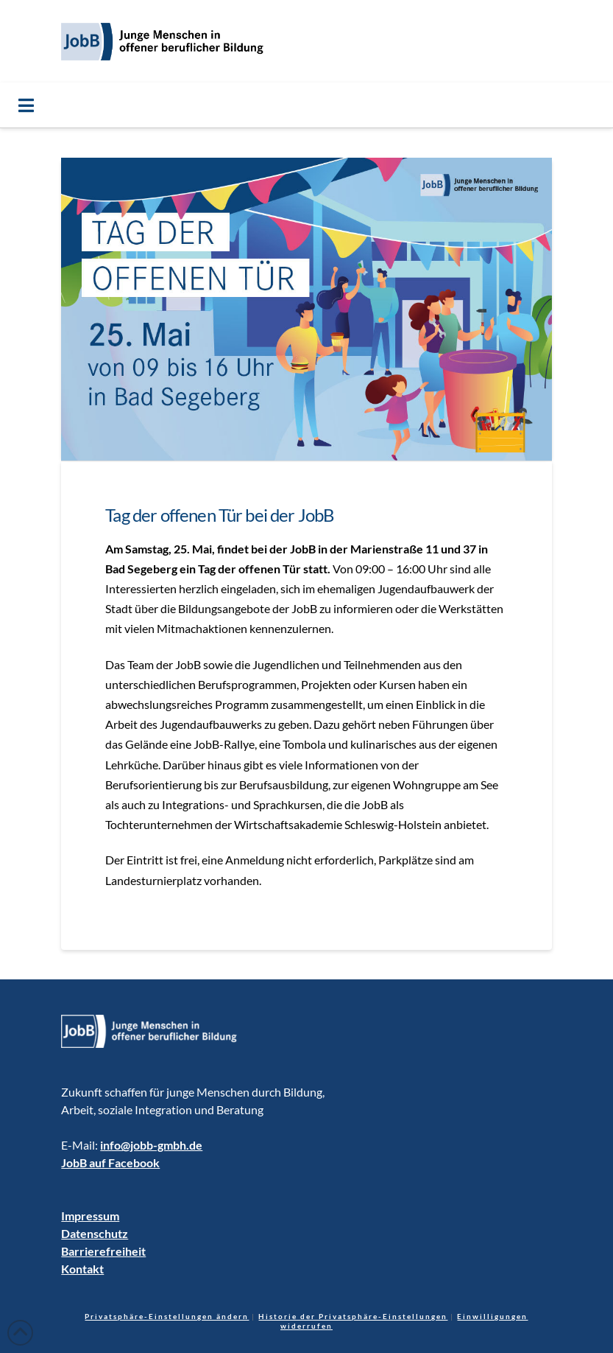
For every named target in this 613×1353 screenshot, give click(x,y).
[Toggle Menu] (306, 105)
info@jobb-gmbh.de (151, 1145)
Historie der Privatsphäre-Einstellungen (352, 1316)
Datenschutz (94, 1233)
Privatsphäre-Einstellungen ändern (167, 1316)
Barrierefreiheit (103, 1251)
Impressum (90, 1216)
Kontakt (82, 1269)
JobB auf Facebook (110, 1163)
